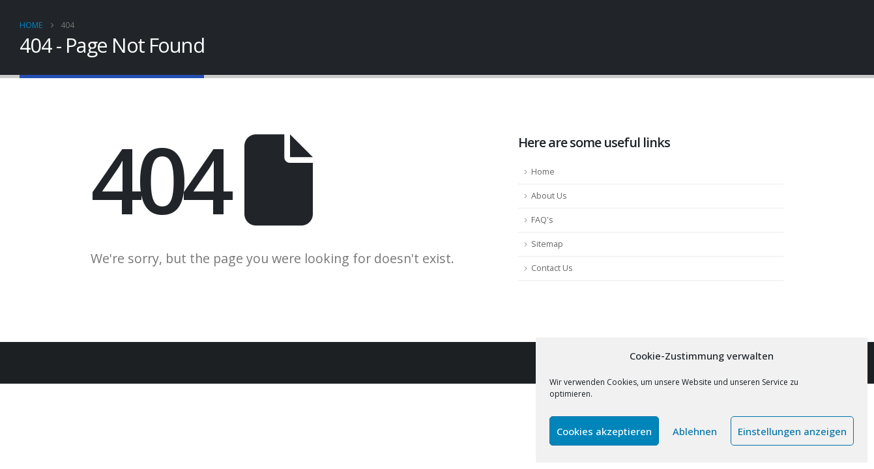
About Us (549, 195)
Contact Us (552, 268)
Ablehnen (695, 431)
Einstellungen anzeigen (792, 431)
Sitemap (547, 243)
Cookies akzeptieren (604, 431)
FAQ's (542, 219)
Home (543, 171)
